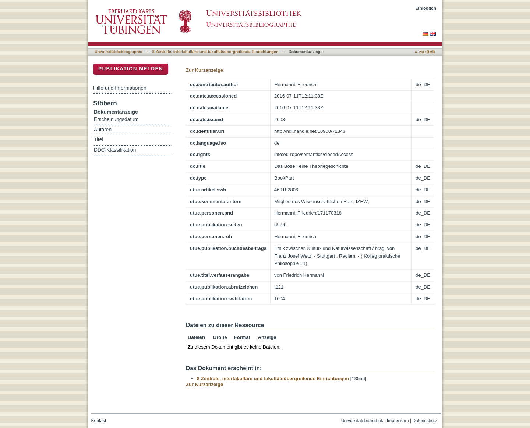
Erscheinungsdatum (116, 119)
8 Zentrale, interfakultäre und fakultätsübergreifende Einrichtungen (215, 51)
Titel (98, 139)
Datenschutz (424, 420)
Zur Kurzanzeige (204, 70)
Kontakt (98, 420)
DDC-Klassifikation (115, 150)
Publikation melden (130, 68)
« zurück (425, 51)
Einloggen (426, 8)
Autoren (103, 129)
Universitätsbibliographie (118, 51)
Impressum (398, 420)
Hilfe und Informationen (119, 88)
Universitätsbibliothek (362, 420)
